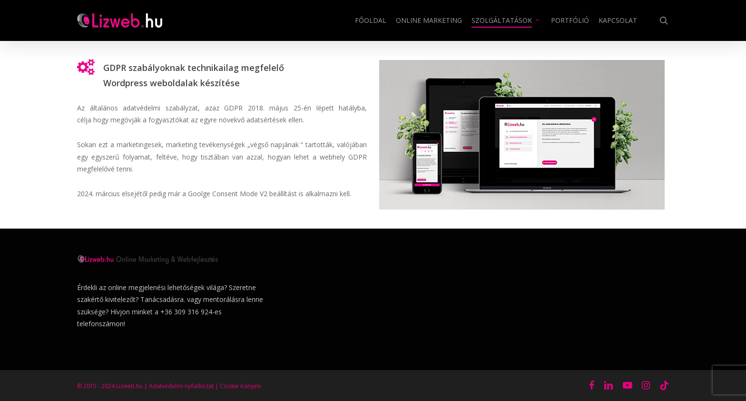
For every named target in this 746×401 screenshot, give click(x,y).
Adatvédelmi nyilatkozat (181, 386)
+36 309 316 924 (186, 311)
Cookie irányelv (240, 386)
